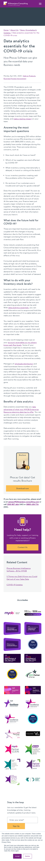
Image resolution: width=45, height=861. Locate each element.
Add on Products (29, 76)
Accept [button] (17, 856)
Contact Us (22, 547)
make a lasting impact (23, 119)
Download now (22, 488)
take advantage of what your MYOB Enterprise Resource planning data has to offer (21, 409)
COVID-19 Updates (15, 585)
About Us (14, 30)
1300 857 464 (13, 504)
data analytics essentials (18, 307)
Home (6, 30)
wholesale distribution (24, 364)
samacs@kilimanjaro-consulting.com (23, 502)
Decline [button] (27, 856)
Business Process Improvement (15, 79)
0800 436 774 (32, 504)
